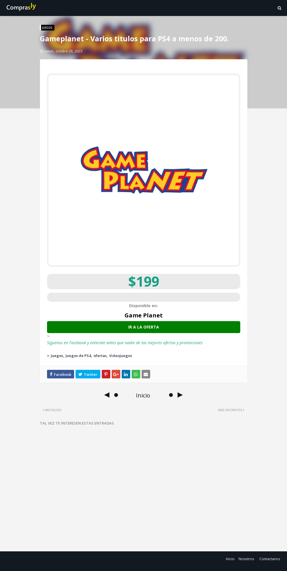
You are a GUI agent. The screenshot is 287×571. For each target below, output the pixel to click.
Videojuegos (120, 355)
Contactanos (269, 558)
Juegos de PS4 (78, 355)
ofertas (100, 355)
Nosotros (246, 558)
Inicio (230, 558)
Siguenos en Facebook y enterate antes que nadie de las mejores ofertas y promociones (125, 342)
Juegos (57, 355)
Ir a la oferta (143, 327)
